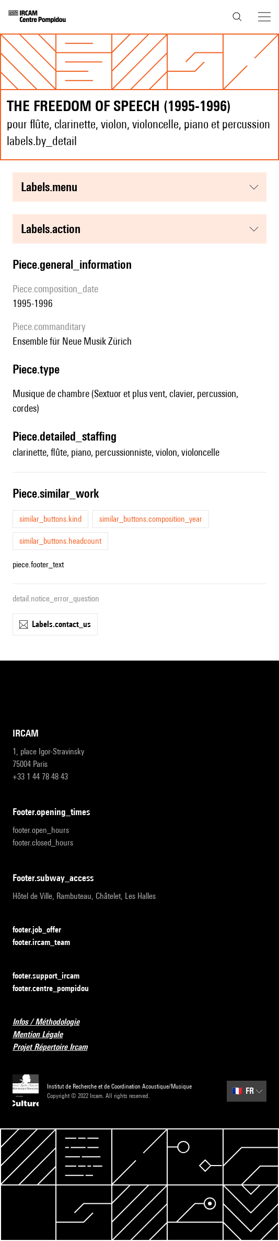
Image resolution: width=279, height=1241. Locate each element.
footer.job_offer (43, 930)
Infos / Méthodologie (52, 1022)
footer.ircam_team (48, 942)
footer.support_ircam (52, 976)
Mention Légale (44, 1034)
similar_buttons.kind (50, 519)
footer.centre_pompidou (57, 988)
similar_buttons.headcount (60, 541)
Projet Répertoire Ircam (56, 1047)
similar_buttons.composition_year (150, 519)
